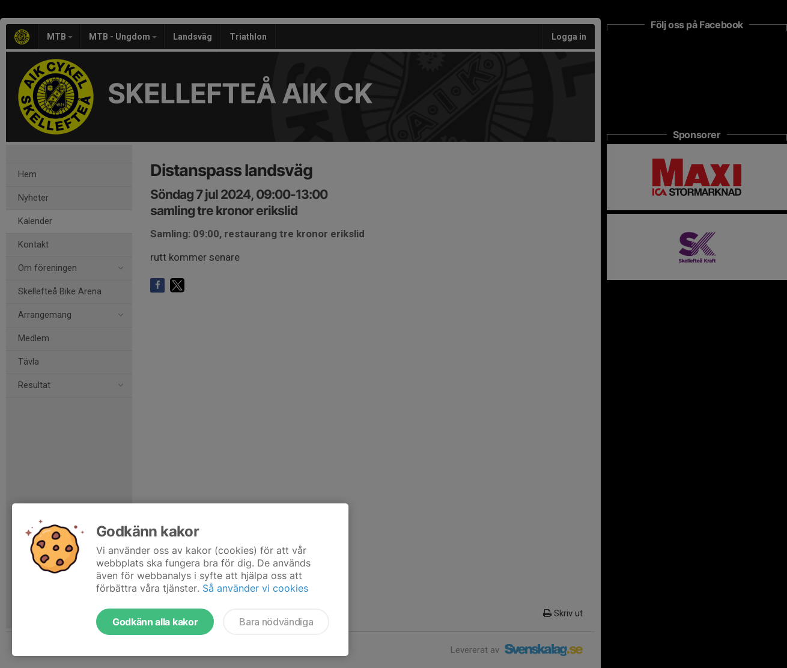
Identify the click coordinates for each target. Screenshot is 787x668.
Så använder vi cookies (255, 588)
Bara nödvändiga (276, 622)
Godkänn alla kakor (155, 622)
